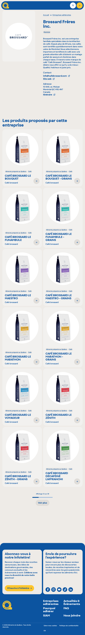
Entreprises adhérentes (50, 605)
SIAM (46, 618)
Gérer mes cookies (50, 626)
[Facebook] (48, 590)
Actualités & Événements (71, 605)
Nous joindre (71, 618)
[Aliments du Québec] (5, 5)
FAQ (66, 611)
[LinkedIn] (70, 590)
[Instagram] (53, 590)
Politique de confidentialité (68, 626)
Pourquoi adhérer (49, 613)
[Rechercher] (73, 5)
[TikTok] (65, 590)
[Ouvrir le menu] (80, 5)
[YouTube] (59, 590)
